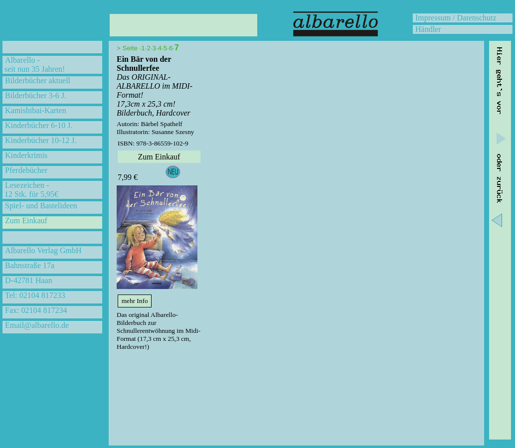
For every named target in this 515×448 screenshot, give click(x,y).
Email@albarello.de (37, 325)
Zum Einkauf (26, 220)
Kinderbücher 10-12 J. (41, 140)
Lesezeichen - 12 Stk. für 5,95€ (30, 189)
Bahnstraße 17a (29, 265)
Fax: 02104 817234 (36, 310)
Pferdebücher (26, 170)
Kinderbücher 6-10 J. (39, 125)
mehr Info (135, 300)
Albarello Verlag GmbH (43, 250)
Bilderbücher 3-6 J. (35, 95)
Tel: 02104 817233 (35, 295)
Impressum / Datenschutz (456, 17)
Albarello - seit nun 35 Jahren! (33, 64)
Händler (428, 29)
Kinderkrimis (26, 155)
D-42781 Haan (28, 280)
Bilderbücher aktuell (37, 80)
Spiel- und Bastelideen (41, 205)
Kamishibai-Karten (35, 110)
